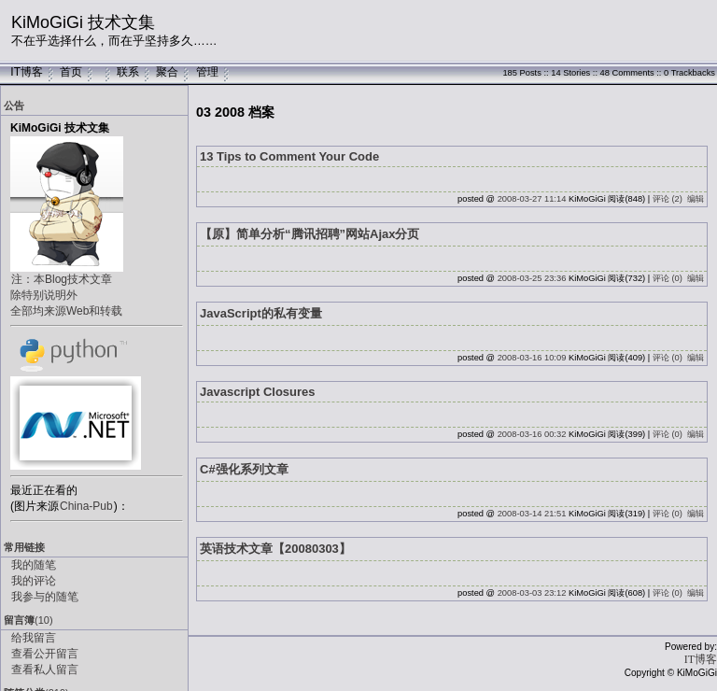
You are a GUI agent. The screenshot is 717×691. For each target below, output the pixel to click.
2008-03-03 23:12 (532, 593)
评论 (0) (667, 278)
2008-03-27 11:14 (532, 199)
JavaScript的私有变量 (261, 313)
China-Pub (86, 506)
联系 (128, 71)
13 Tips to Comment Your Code (289, 156)
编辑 (695, 199)
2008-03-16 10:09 (532, 357)
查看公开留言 (44, 653)
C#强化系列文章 (244, 469)
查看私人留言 (44, 669)
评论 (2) (667, 199)
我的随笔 (33, 564)
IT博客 (26, 71)
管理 (207, 71)
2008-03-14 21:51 (532, 513)
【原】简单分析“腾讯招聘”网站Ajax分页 (309, 234)
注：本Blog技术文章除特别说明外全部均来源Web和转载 (66, 295)
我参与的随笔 (44, 596)
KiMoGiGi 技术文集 (83, 22)
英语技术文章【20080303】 (275, 549)
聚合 (167, 71)
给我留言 (33, 637)
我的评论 (33, 580)
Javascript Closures (258, 392)
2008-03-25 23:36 (532, 278)
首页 (71, 71)
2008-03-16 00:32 (532, 434)
